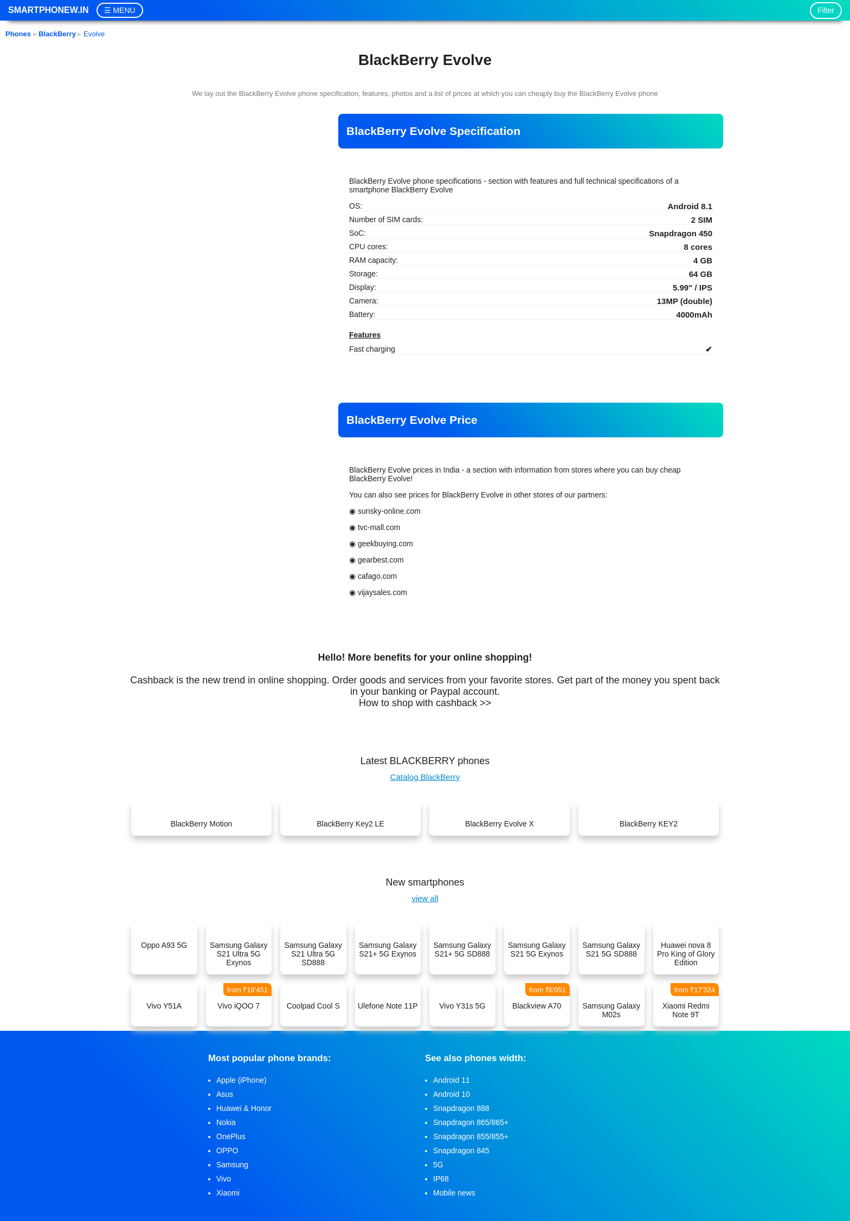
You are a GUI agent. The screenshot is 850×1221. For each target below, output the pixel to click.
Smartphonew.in (48, 10)
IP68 (441, 1178)
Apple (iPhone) (241, 1080)
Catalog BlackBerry (425, 776)
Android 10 (451, 1094)
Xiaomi (228, 1192)
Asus (224, 1094)
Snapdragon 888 (461, 1108)
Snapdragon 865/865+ (470, 1122)
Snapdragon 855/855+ (470, 1136)
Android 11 (451, 1080)
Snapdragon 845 (461, 1150)
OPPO (227, 1150)
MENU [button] (124, 10)
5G (438, 1164)
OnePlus (231, 1136)
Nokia (226, 1122)
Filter (825, 10)
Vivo (223, 1178)
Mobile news (454, 1192)
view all (424, 898)
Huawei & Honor (244, 1108)
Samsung (232, 1164)
